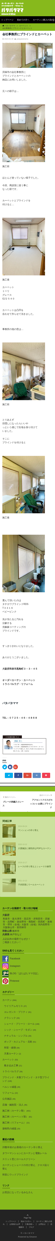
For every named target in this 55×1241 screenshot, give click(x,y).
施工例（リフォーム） (16, 1122)
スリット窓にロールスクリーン (18, 1159)
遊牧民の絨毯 (11, 1128)
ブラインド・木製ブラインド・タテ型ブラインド (25, 1079)
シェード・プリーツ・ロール (21, 1024)
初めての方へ (23, 20)
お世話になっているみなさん (17, 1192)
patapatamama (22, 39)
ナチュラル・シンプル (17, 1035)
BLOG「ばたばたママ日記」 (21, 973)
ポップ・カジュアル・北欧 (20, 1041)
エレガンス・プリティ (17, 1012)
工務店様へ (29, 1224)
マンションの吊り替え (28, 830)
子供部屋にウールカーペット (31, 884)
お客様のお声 (15, 1224)
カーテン (9, 1000)
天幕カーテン (12, 1053)
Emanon (33, 1237)
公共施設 (9, 1099)
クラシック (12, 1018)
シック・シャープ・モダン (20, 1030)
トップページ (7, 20)
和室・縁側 (12, 1047)
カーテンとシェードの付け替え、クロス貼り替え (25, 1167)
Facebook (11, 958)
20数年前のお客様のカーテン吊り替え (22, 1147)
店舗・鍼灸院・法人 (14, 1104)
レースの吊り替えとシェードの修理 (34, 866)
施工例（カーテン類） (16, 1110)
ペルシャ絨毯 (11, 1087)
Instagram (11, 966)
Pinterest (10, 981)
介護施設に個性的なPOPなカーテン (34, 848)
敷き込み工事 (13, 1065)
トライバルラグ (12, 1071)
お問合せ (42, 1224)
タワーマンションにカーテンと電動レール (24, 1153)
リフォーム (10, 1093)
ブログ (31, 1227)
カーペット (10, 1059)
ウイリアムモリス (15, 1006)
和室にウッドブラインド (15, 1174)
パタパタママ (28, 1233)
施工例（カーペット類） (17, 1116)
